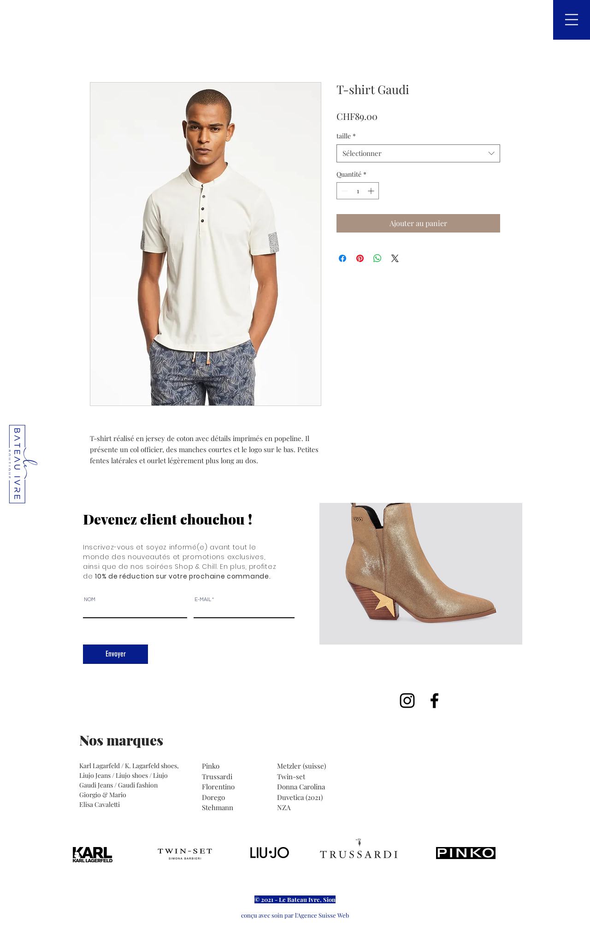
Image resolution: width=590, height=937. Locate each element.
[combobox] (418, 153)
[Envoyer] (115, 654)
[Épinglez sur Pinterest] (360, 258)
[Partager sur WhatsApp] (377, 258)
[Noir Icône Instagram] (407, 700)
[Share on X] (395, 258)
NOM (89, 599)
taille (346, 135)
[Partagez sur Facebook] (342, 258)
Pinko (211, 765)
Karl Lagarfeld (100, 765)
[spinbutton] (357, 191)
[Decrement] (343, 191)
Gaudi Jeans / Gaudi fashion (118, 785)
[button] (571, 20)
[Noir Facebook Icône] (434, 700)
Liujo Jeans (95, 775)
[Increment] (372, 191)
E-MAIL (203, 599)
